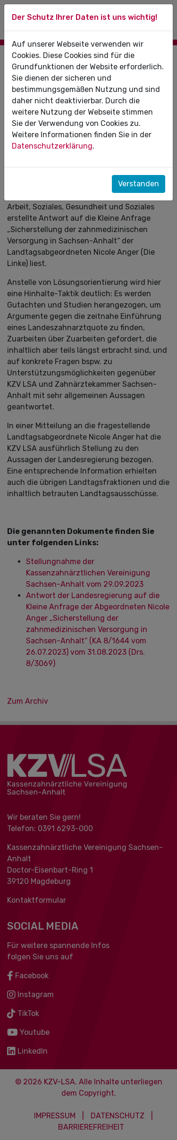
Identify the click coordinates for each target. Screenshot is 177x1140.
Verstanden (138, 183)
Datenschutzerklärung (52, 145)
